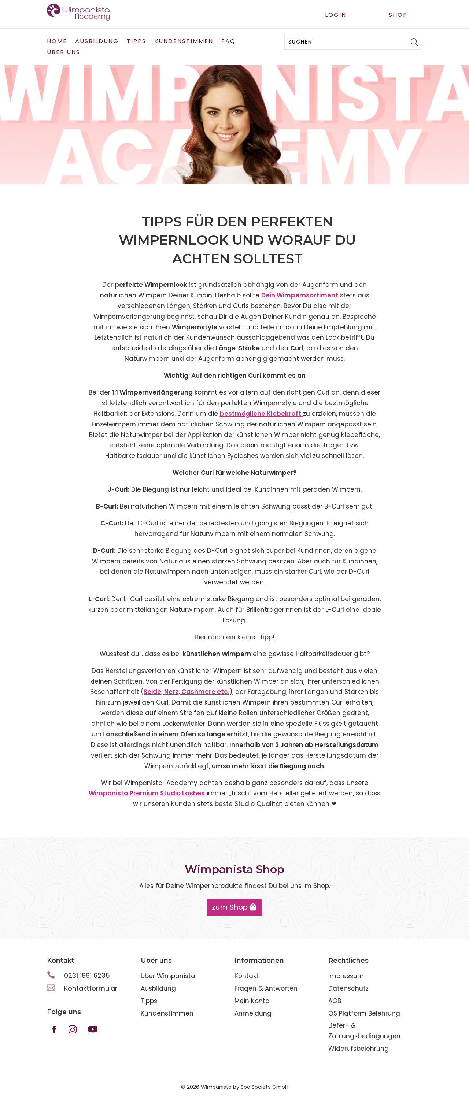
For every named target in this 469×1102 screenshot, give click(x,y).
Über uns (63, 53)
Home (57, 42)
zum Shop (230, 907)
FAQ (228, 42)
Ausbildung (97, 42)
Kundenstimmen (183, 42)
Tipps (136, 42)
